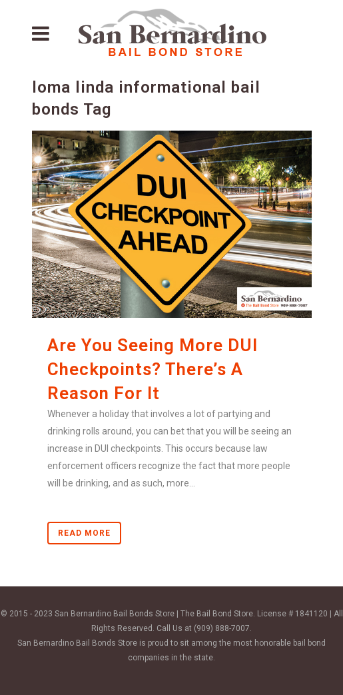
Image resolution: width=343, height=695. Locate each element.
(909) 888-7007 (222, 628)
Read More (84, 533)
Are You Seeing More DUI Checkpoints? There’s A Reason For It (152, 369)
